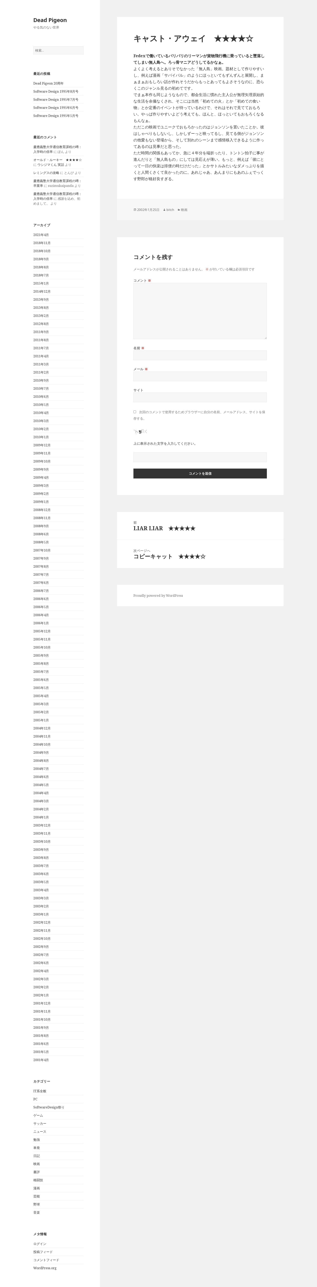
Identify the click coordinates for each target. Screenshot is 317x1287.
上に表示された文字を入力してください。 (165, 443)
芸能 (36, 1196)
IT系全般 (39, 1091)
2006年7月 (41, 590)
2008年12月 (42, 510)
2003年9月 (41, 849)
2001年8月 (41, 1035)
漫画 (36, 1188)
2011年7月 (41, 348)
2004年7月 (41, 768)
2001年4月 (41, 1060)
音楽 (36, 1212)
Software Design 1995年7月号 (55, 99)
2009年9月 (41, 469)
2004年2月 (41, 809)
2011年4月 (41, 356)
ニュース (39, 1131)
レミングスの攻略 (46, 172)
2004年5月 (41, 785)
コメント (142, 280)
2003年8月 (41, 857)
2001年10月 (42, 1019)
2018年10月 (42, 251)
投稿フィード (43, 1252)
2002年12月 (42, 922)
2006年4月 (41, 615)
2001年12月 (42, 1003)
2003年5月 (41, 882)
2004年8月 (41, 760)
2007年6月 (41, 582)
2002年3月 (41, 979)
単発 (36, 1147)
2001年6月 (41, 1043)
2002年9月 (41, 946)
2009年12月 (42, 445)
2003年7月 (41, 866)
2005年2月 (41, 712)
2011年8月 (41, 340)
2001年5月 (41, 1052)
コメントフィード (46, 1260)
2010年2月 (41, 429)
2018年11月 (42, 243)
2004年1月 (41, 817)
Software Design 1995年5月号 (55, 115)
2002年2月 (41, 987)
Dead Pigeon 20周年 (48, 83)
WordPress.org (45, 1268)
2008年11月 (42, 518)
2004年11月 (42, 736)
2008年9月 (41, 526)
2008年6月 (41, 534)
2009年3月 (41, 485)
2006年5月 (41, 607)
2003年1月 (41, 914)
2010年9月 (41, 380)
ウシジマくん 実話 (50, 164)
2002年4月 (41, 971)
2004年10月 (42, 744)
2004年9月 (41, 752)
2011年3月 (41, 364)
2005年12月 (42, 631)
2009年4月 (41, 477)
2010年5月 (41, 404)
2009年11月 (42, 453)
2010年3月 (41, 421)
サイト (138, 390)
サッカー (39, 1123)
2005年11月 (42, 639)
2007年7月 (41, 574)
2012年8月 (41, 324)
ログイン (39, 1243)
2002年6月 (41, 963)
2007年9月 (41, 558)
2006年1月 (41, 623)
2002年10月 (42, 938)
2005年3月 (41, 704)
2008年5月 (41, 542)
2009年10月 (42, 461)
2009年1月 (41, 502)
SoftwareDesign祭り (48, 1107)
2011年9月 (41, 332)
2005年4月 (41, 696)
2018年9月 (41, 259)
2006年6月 (41, 599)
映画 (36, 1164)
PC (35, 1099)
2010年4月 (41, 413)
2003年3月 (41, 898)
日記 (36, 1156)
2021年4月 (41, 235)
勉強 (36, 1139)
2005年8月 (41, 663)
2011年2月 (41, 372)
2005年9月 (41, 655)
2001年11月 (42, 1011)
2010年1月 (41, 437)
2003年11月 (42, 833)
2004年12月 (42, 728)
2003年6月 (41, 874)
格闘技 (38, 1180)
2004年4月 (41, 793)
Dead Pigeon (50, 20)
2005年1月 (41, 720)
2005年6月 (41, 679)
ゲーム (38, 1115)
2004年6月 (41, 777)
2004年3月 (41, 801)
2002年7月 (41, 955)
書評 (36, 1172)
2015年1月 (41, 283)
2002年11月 (42, 930)
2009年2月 (41, 493)
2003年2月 (41, 906)
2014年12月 (42, 291)
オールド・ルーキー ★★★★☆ (57, 160)
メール (140, 369)
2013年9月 (41, 299)
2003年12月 (42, 825)
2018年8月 (41, 267)
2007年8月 (41, 566)
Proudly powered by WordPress (158, 595)
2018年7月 (41, 275)
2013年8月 (41, 307)
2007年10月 (42, 550)
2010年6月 (41, 396)
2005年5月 (41, 688)
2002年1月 (41, 995)
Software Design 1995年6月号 (55, 107)
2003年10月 (42, 841)
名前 (139, 348)
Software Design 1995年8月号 (55, 91)
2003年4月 (41, 890)
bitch (170, 209)
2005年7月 (41, 671)
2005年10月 (42, 647)
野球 (36, 1204)
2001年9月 (41, 1027)
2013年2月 (41, 315)
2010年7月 (41, 388)
